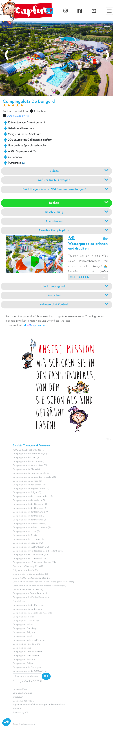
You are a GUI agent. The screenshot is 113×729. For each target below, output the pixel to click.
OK (46, 676)
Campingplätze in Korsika (25, 535)
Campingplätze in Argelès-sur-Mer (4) (31, 489)
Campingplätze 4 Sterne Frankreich (30, 593)
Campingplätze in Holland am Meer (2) (31, 528)
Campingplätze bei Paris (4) (26, 458)
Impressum (18, 697)
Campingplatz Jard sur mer (26, 656)
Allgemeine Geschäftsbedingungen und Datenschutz (39, 705)
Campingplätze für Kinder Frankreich (31, 597)
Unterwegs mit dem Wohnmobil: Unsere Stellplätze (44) (39, 586)
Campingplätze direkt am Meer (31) (30, 465)
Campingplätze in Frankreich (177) (29, 524)
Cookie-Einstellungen (23, 701)
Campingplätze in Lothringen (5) (28, 539)
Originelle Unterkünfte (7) (25, 570)
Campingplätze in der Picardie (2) (29, 516)
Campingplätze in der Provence (28, 605)
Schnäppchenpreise (22, 693)
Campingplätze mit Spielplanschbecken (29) (34, 562)
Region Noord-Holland (16, 111)
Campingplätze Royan (23, 617)
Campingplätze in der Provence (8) (29, 520)
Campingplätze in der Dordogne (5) (30, 508)
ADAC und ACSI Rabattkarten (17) (29, 450)
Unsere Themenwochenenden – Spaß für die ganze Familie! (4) (43, 582)
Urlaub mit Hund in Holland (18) (28, 590)
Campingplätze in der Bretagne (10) (30, 504)
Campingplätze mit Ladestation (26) (30, 555)
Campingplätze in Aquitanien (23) (29, 485)
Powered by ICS (20, 713)
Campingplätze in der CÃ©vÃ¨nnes (30, 671)
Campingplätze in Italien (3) (26, 531)
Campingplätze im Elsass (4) (26, 469)
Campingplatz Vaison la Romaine (29, 640)
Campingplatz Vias (22, 648)
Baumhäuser (19, 601)
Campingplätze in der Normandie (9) (30, 512)
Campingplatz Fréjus (23, 663)
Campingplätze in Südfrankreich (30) (31, 547)
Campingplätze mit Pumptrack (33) (29, 559)
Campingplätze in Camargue (27, 667)
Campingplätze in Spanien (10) (28, 543)
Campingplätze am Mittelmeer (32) (30, 454)
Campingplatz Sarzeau (24, 660)
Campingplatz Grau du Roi (26, 621)
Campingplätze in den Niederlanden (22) (32, 496)
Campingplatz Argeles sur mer (27, 652)
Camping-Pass (20, 689)
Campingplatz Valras (23, 625)
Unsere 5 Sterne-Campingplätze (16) (30, 574)
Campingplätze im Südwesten (27, 609)
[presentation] (6, 55)
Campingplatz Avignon (24, 632)
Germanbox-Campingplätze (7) (28, 566)
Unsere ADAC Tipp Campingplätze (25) (31, 578)
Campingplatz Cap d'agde (25, 629)
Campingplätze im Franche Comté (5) (31, 473)
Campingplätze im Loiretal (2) (27, 481)
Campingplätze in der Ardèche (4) (29, 500)
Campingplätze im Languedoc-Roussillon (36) (35, 477)
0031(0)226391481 (18, 116)
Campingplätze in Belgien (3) (27, 493)
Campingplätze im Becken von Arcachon (32, 613)
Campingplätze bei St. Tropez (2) (28, 462)
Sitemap (17, 709)
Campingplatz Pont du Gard (26, 644)
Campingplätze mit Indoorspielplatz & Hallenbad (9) (38, 551)
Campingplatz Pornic (23, 636)
